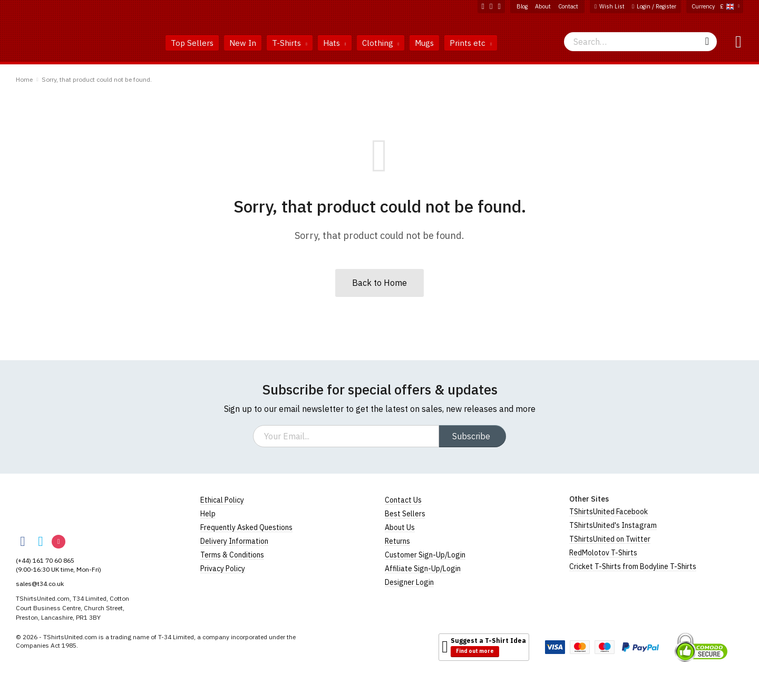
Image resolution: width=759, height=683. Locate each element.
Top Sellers (192, 43)
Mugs (424, 43)
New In (242, 43)
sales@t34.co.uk (40, 584)
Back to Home (379, 282)
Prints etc (471, 43)
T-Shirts (289, 43)
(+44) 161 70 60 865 (45, 560)
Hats (334, 43)
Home (24, 79)
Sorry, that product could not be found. (97, 79)
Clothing (381, 43)
